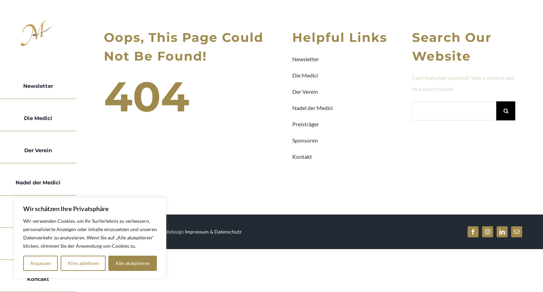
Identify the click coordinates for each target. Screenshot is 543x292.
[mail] (516, 231)
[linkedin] (502, 231)
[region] (90, 237)
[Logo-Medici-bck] (38, 23)
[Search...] (454, 110)
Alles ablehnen (83, 263)
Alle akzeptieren (132, 263)
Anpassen (40, 263)
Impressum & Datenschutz (213, 232)
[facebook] (473, 231)
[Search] (505, 110)
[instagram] (487, 231)
